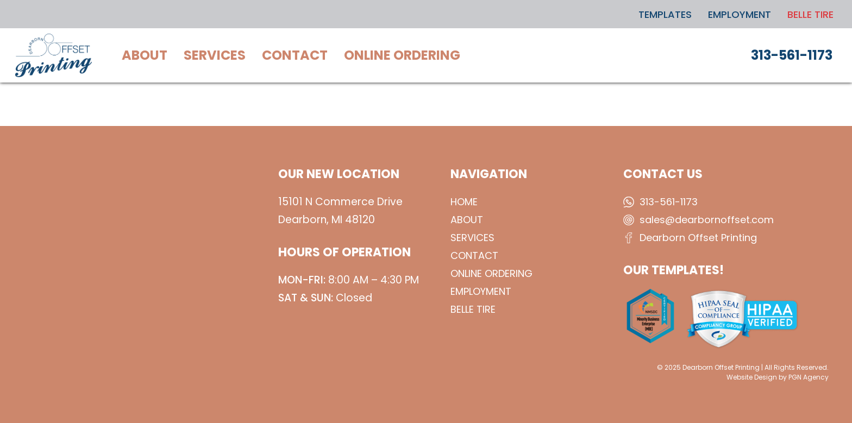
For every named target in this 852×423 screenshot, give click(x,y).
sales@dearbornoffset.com (707, 219)
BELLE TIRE (473, 309)
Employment (480, 291)
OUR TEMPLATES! (673, 270)
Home (464, 202)
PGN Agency (808, 377)
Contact (474, 255)
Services (472, 237)
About (466, 219)
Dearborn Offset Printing (698, 237)
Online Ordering (491, 273)
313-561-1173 (669, 202)
